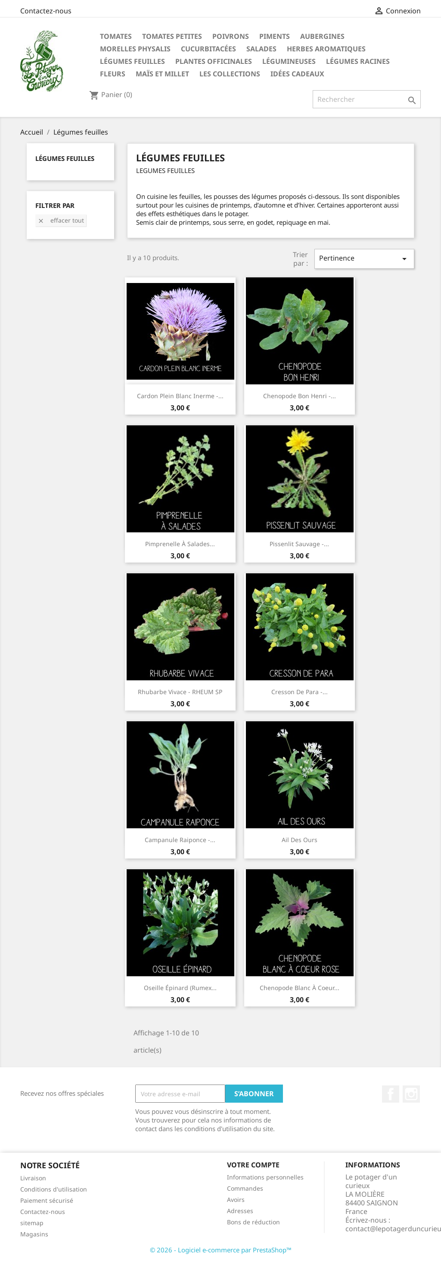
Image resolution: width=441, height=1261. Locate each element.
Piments (274, 36)
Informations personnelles (265, 1177)
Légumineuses (289, 61)
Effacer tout (60, 220)
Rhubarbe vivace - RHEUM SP (180, 692)
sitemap (31, 1223)
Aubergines (322, 36)
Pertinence (364, 258)
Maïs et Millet (162, 74)
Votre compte (253, 1165)
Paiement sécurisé (46, 1200)
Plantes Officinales (213, 61)
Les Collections (229, 74)
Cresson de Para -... (299, 692)
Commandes (245, 1188)
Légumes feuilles (132, 61)
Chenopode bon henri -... (299, 396)
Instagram (411, 1094)
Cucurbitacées (208, 48)
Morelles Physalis (135, 48)
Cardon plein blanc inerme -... (180, 396)
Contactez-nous (45, 11)
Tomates (116, 36)
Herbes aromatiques (326, 48)
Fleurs (112, 74)
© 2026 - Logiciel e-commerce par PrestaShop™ (221, 1249)
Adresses (240, 1211)
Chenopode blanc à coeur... (299, 988)
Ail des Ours (299, 840)
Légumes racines (358, 61)
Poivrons (230, 36)
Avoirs (236, 1199)
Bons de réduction (253, 1222)
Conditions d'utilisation (53, 1189)
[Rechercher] (367, 99)
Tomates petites (172, 36)
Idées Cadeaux (297, 74)
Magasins (34, 1234)
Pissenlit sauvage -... (299, 544)
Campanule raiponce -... (180, 840)
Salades (261, 48)
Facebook (390, 1094)
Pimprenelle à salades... (180, 544)
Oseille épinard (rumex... (180, 988)
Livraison (33, 1178)
